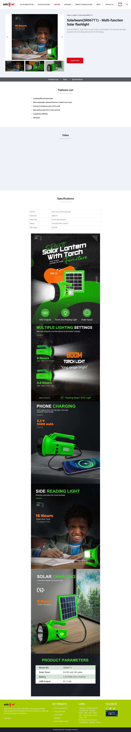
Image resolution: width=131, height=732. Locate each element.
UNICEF (95, 713)
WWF (85, 717)
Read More (7, 718)
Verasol (94, 715)
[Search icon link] (127, 4)
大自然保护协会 (83, 722)
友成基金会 (92, 722)
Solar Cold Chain (59, 711)
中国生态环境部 (83, 710)
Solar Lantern (58, 715)
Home (69, 15)
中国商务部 (82, 708)
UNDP (90, 713)
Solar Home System (60, 708)
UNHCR (81, 713)
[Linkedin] (114, 708)
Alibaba (98, 722)
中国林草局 (92, 710)
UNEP (80, 715)
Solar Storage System (61, 721)
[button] (7, 37)
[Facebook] (107, 708)
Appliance (57, 718)
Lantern (74, 15)
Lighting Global (87, 715)
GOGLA (81, 717)
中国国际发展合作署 (92, 708)
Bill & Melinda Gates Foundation (88, 720)
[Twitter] (110, 708)
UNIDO (86, 713)
